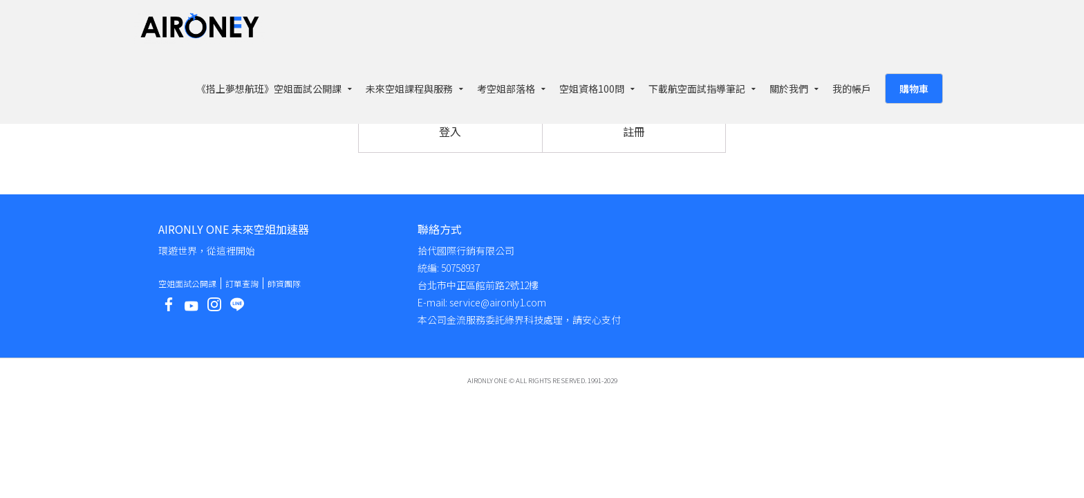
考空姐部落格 (506, 88)
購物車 (913, 88)
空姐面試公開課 (187, 283)
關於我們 (788, 88)
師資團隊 (284, 283)
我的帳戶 (851, 88)
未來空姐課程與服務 (409, 88)
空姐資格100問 (591, 88)
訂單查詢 (242, 283)
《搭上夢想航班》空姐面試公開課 (269, 88)
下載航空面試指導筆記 (696, 88)
